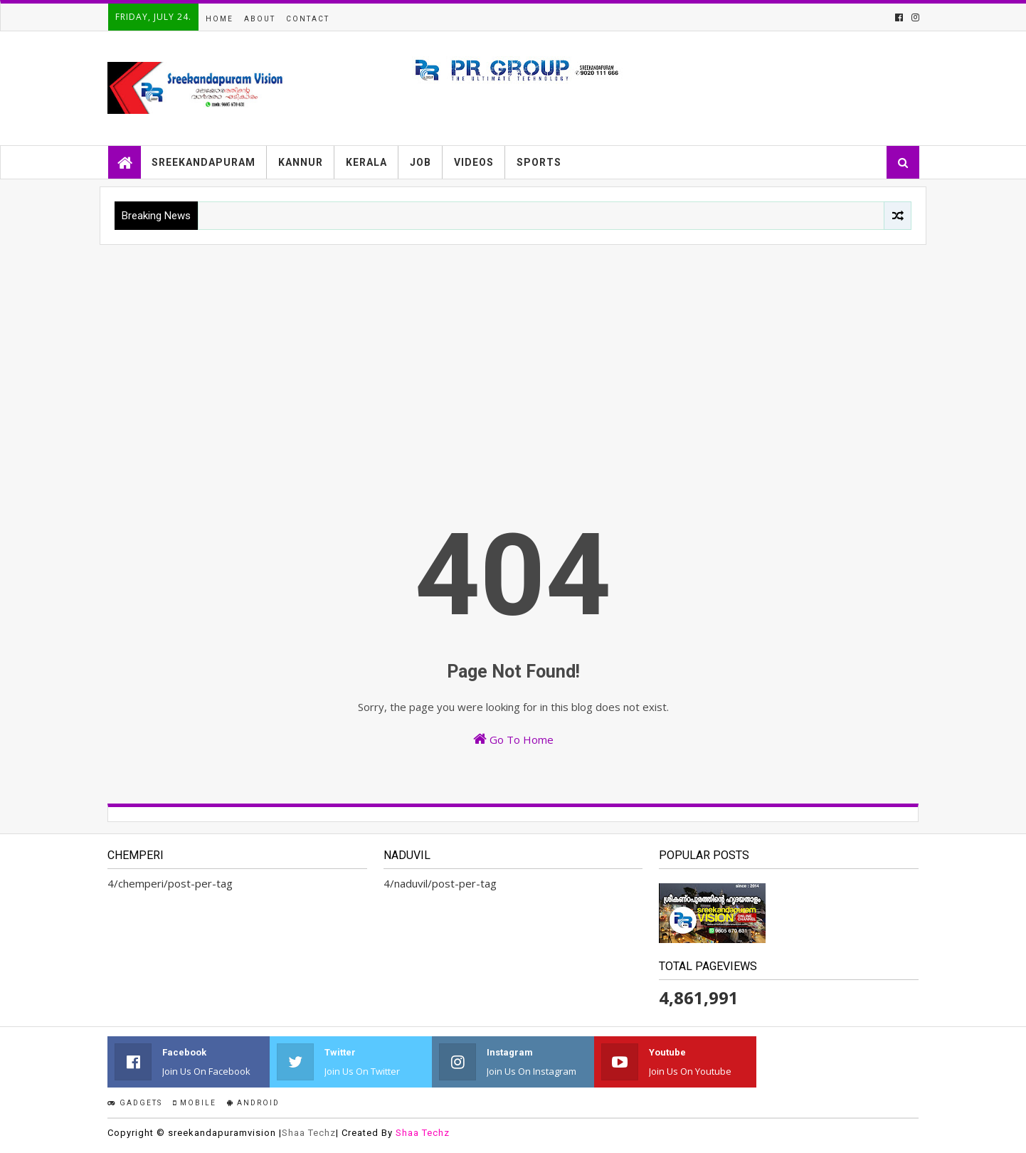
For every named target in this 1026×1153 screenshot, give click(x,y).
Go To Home (513, 739)
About (259, 19)
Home (219, 19)
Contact (307, 19)
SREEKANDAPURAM (203, 162)
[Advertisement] (513, 351)
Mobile (194, 1103)
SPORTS (539, 162)
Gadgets (134, 1103)
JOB (420, 162)
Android (253, 1103)
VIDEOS (474, 162)
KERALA (366, 162)
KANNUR (300, 162)
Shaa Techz (309, 1132)
